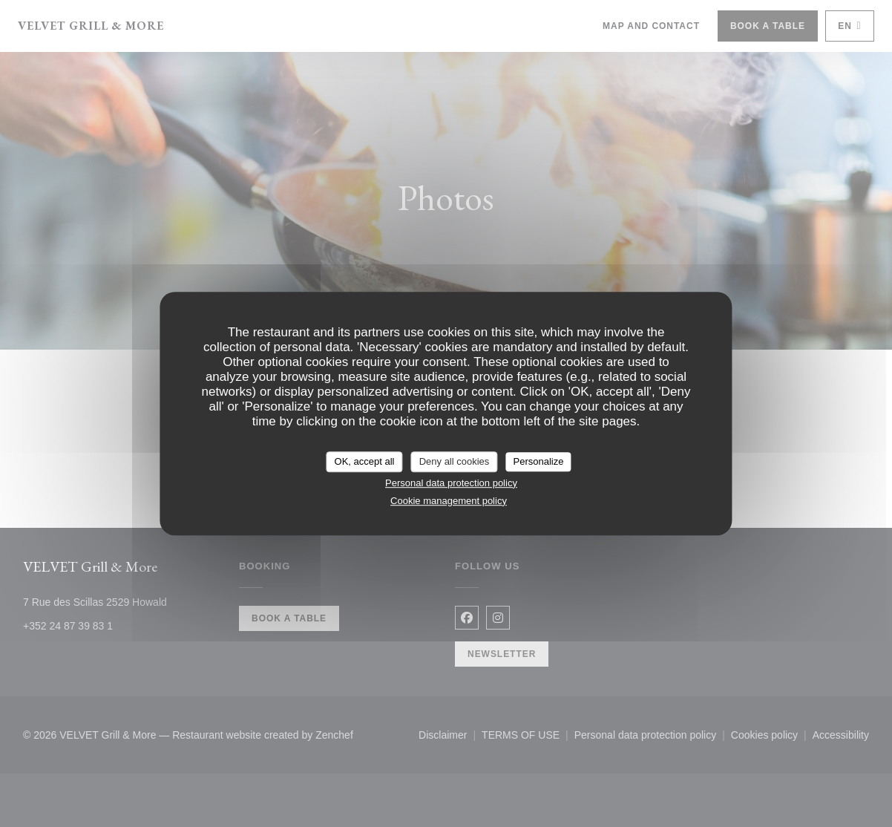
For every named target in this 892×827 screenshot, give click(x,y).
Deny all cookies (454, 461)
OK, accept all (365, 461)
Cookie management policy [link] (448, 500)
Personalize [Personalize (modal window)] (539, 461)
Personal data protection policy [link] (451, 482)
